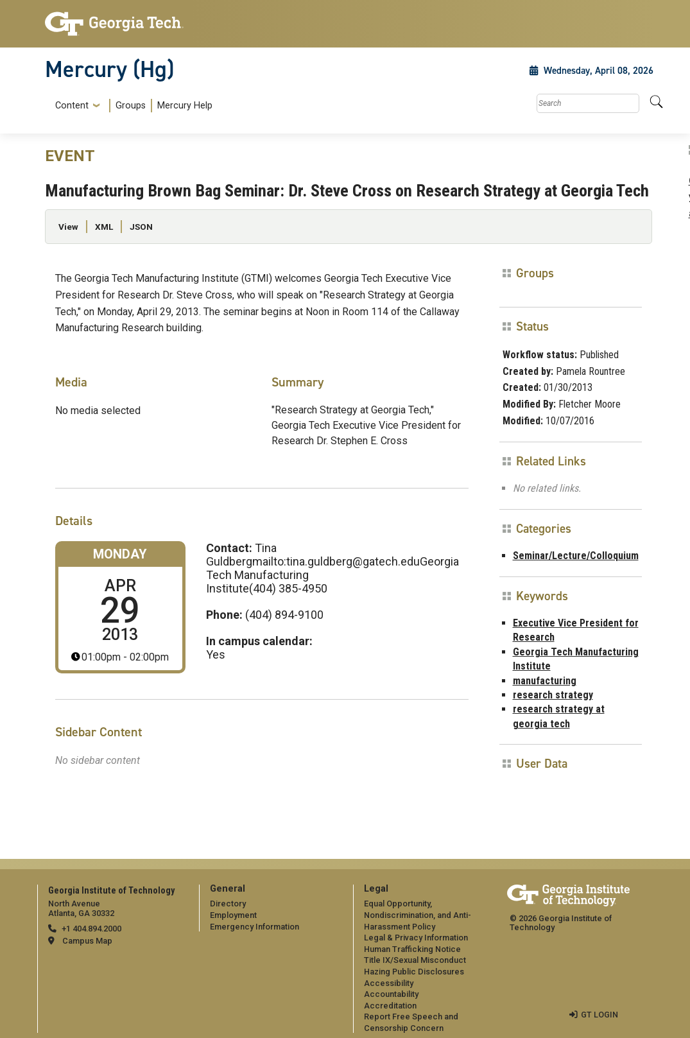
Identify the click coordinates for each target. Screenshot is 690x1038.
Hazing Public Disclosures (414, 971)
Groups (131, 105)
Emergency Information (254, 926)
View (68, 226)
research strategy (553, 695)
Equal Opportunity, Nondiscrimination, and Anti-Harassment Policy (417, 915)
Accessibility (388, 983)
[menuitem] (131, 105)
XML (104, 226)
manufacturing (544, 681)
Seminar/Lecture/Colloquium (576, 555)
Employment (233, 915)
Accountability (391, 994)
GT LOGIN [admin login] (599, 1014)
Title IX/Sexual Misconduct (415, 960)
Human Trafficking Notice (412, 949)
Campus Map (87, 941)
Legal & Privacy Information (416, 937)
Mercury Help (184, 105)
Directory (228, 903)
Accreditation (390, 1005)
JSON (141, 226)
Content (72, 106)
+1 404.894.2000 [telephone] (91, 928)
